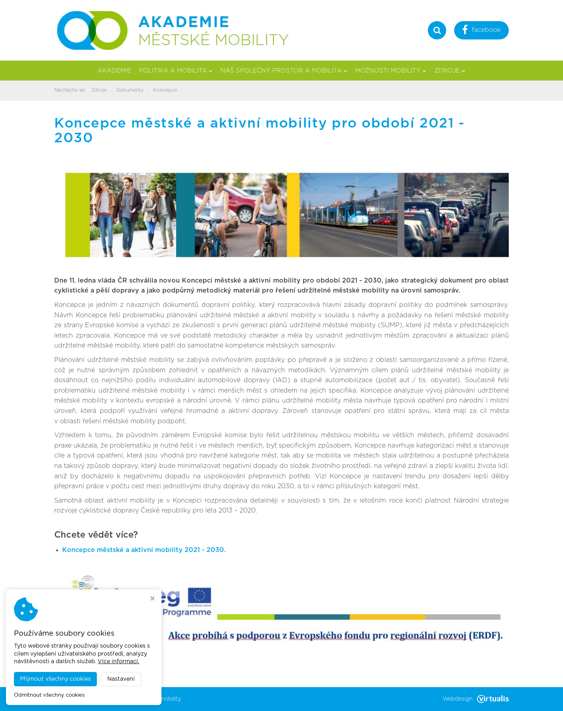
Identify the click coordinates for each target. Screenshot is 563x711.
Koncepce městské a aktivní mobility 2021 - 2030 (143, 550)
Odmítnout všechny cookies (49, 695)
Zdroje (449, 71)
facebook (481, 31)
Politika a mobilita (176, 71)
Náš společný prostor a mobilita (283, 71)
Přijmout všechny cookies (55, 679)
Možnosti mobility (390, 71)
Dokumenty (130, 90)
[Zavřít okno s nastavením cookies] (152, 599)
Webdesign (476, 699)
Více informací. (118, 661)
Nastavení (121, 679)
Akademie (114, 71)
